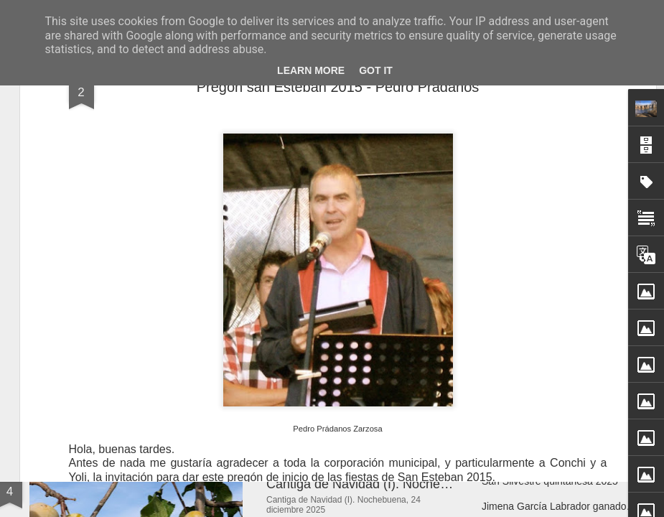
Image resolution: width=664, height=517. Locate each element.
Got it (376, 70)
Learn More (311, 70)
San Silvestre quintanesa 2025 (550, 481)
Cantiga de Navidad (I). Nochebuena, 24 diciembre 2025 (427, 484)
